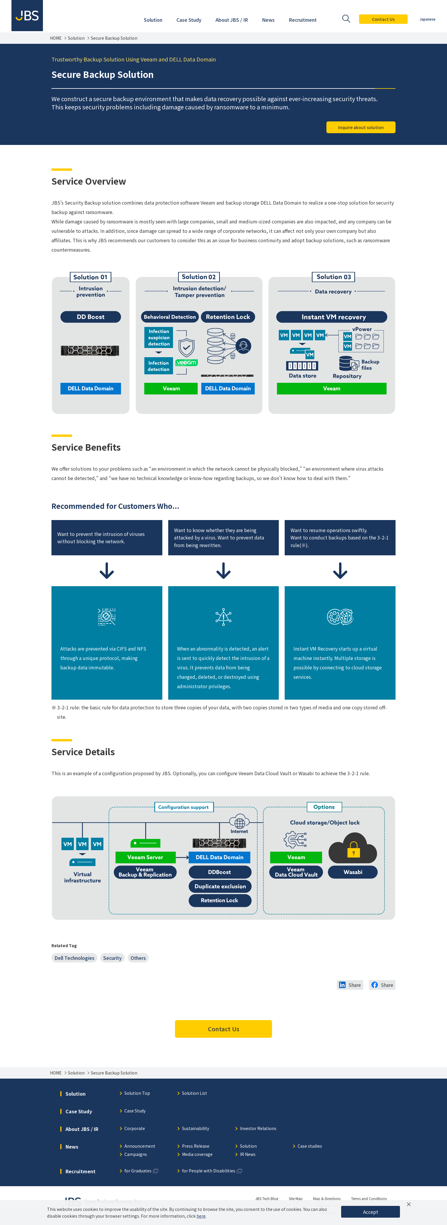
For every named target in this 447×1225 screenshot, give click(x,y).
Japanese (427, 18)
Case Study (135, 1111)
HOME (56, 38)
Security (112, 957)
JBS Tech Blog (266, 1198)
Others (138, 957)
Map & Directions (327, 1198)
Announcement (139, 1146)
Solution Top (137, 1093)
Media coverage (197, 1154)
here (201, 1216)
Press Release (195, 1146)
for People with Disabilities (208, 1171)
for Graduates (137, 1171)
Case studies (310, 1146)
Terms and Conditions (369, 1198)
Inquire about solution (361, 127)
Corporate (134, 1128)
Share (354, 984)
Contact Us (383, 19)
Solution (76, 38)
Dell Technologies (74, 957)
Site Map (296, 1198)
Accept (370, 1211)
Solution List (194, 1093)
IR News (248, 1154)
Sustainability (195, 1128)
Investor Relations (258, 1128)
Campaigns (135, 1154)
